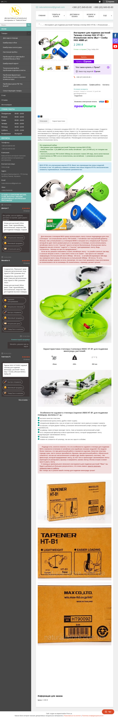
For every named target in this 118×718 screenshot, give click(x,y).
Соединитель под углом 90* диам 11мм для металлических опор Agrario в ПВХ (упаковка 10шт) (15, 279)
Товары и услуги (56, 15)
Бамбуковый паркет (11, 63)
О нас (3, 95)
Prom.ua (69, 713)
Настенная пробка (10, 52)
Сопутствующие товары (12, 91)
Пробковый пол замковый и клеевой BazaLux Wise (13, 58)
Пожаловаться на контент (72, 716)
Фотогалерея (6, 105)
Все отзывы (23, 400)
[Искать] (28, 25)
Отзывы (4, 100)
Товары (4, 33)
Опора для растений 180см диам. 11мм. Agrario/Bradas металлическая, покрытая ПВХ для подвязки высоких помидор (15, 288)
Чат (108, 712)
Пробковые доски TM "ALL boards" (13, 85)
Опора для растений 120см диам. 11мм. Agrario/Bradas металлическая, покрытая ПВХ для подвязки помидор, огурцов (15, 226)
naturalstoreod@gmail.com (11, 183)
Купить (84, 57)
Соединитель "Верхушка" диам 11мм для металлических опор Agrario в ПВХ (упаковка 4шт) (15, 271)
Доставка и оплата (74, 15)
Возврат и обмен (91, 15)
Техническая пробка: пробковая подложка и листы (14, 69)
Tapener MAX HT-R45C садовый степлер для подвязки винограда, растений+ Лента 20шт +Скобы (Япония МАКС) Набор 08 (15, 369)
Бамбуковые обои (10, 43)
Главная (41, 15)
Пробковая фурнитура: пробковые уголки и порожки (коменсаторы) (14, 77)
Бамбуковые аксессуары (12, 47)
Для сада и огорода (10, 38)
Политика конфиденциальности (92, 716)
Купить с (83, 61)
